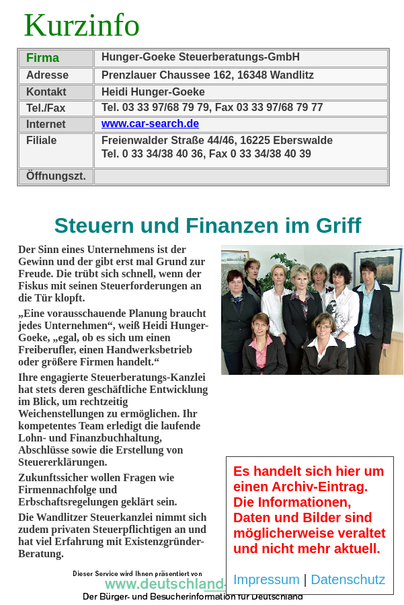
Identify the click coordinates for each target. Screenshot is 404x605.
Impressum (266, 579)
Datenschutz (348, 579)
